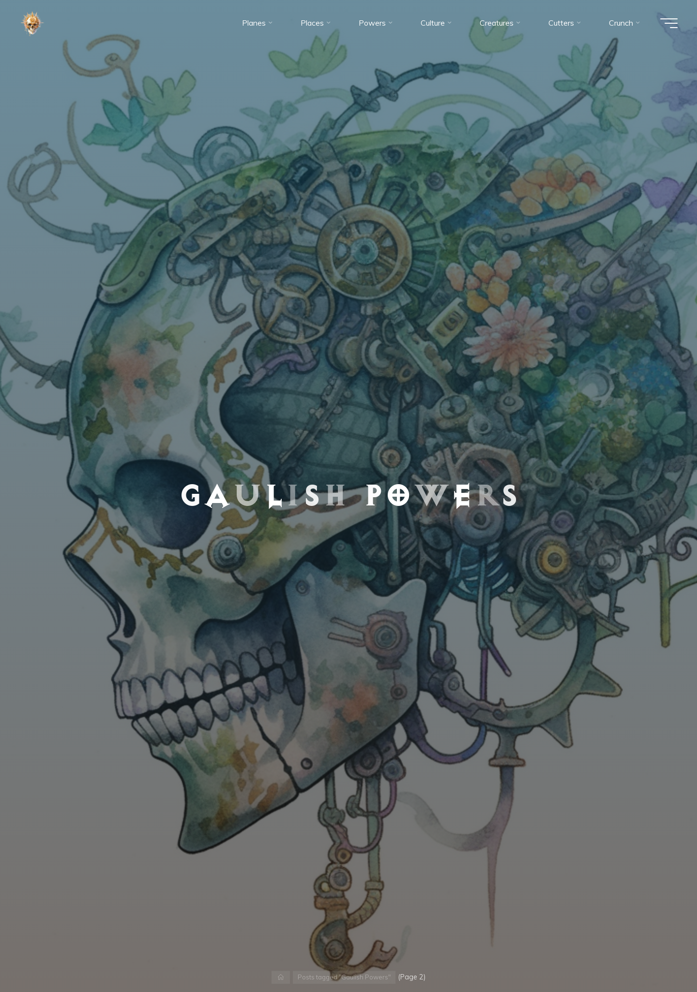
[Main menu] (669, 23)
